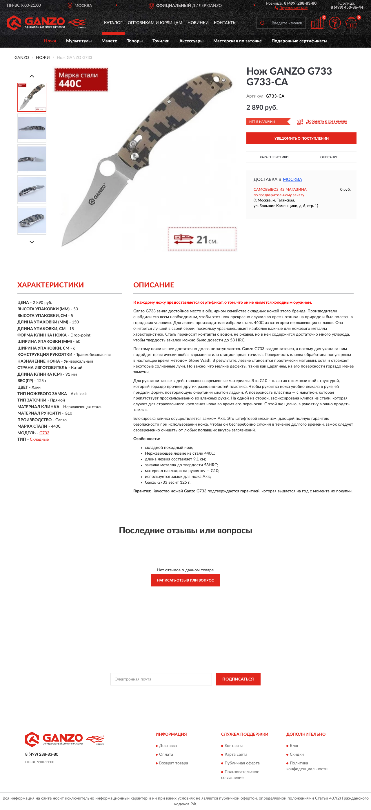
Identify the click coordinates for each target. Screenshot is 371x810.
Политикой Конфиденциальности (185, 692)
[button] (291, 7)
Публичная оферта (242, 763)
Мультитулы (79, 41)
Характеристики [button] (274, 157)
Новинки (198, 23)
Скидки (297, 755)
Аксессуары (191, 41)
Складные (39, 440)
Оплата (166, 755)
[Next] (31, 242)
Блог (294, 746)
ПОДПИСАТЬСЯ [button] (238, 679)
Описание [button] (329, 157)
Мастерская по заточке (237, 41)
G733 (44, 433)
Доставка (168, 746)
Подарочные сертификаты (299, 41)
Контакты (225, 23)
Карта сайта (236, 755)
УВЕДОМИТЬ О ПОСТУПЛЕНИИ (301, 138)
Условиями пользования (237, 692)
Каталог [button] (113, 23)
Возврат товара (173, 763)
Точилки (161, 41)
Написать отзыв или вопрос (185, 580)
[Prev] (31, 76)
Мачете (109, 41)
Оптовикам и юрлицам (155, 23)
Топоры (135, 41)
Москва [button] (292, 179)
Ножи (50, 41)
